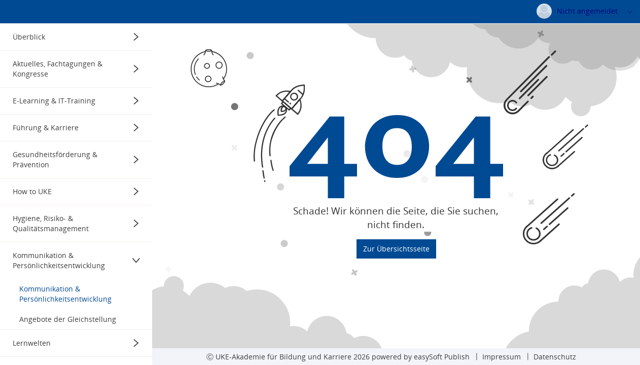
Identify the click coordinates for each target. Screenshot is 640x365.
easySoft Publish (442, 356)
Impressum (501, 356)
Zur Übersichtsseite (396, 277)
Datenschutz (555, 356)
